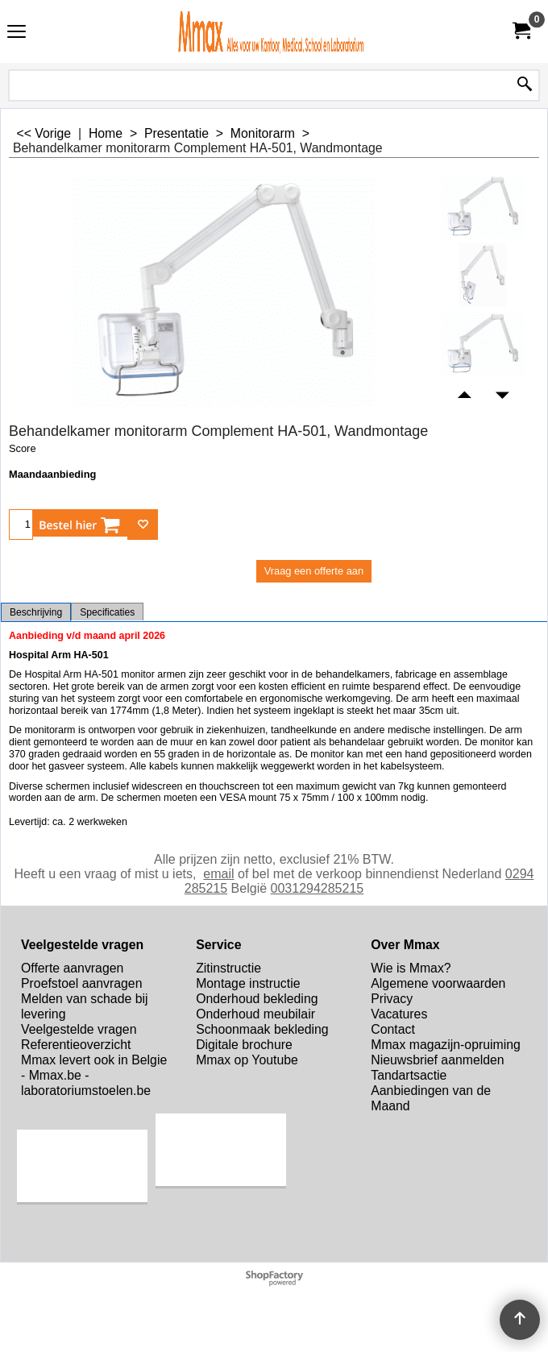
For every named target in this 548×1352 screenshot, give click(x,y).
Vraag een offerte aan (313, 571)
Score (22, 448)
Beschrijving (36, 612)
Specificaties (107, 612)
